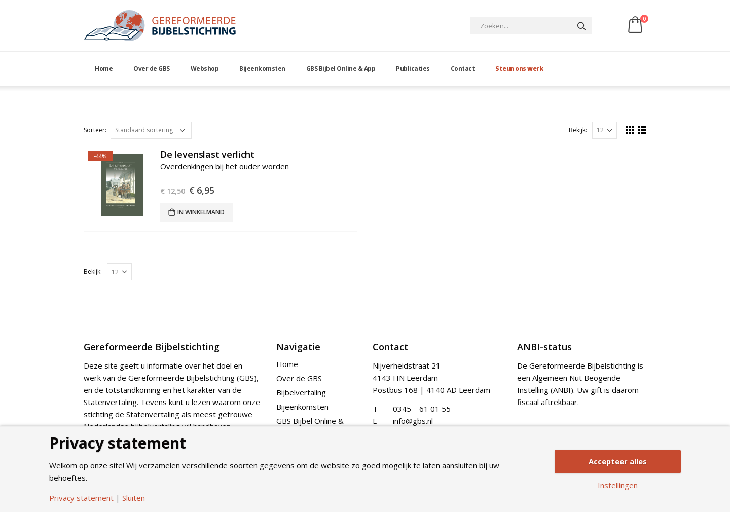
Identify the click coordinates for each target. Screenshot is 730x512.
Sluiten (133, 498)
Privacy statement (81, 498)
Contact (463, 68)
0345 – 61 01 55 (422, 409)
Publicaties (413, 68)
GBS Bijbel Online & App (341, 68)
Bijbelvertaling (301, 392)
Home (104, 68)
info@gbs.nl (413, 421)
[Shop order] (151, 130)
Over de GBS (151, 68)
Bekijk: (578, 130)
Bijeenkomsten (262, 68)
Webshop (205, 68)
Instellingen (618, 486)
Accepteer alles (617, 461)
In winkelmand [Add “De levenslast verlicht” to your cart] (201, 212)
